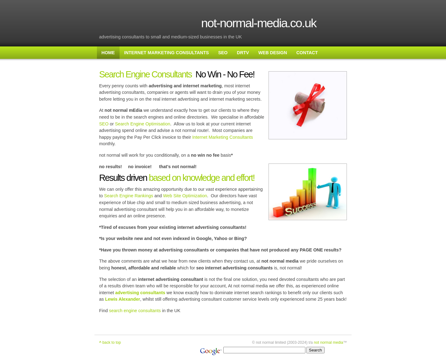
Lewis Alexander (122, 299)
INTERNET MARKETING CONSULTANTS (166, 52)
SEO (222, 52)
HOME (108, 52)
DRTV (243, 52)
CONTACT (307, 52)
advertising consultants (140, 292)
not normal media (328, 342)
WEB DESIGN (272, 52)
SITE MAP (112, 65)
